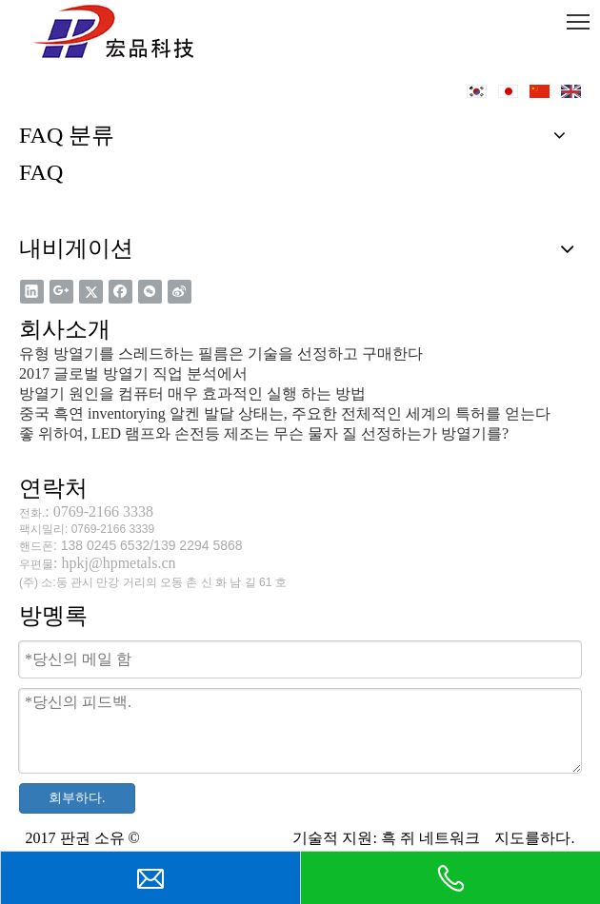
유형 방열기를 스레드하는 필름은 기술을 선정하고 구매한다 (221, 353)
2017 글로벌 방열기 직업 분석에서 (133, 373)
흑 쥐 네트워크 (432, 838)
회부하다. (77, 798)
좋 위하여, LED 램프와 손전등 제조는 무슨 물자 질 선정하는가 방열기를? (264, 433)
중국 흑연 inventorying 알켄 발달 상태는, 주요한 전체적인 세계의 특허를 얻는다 (284, 413)
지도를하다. (532, 838)
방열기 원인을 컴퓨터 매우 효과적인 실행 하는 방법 (192, 393)
